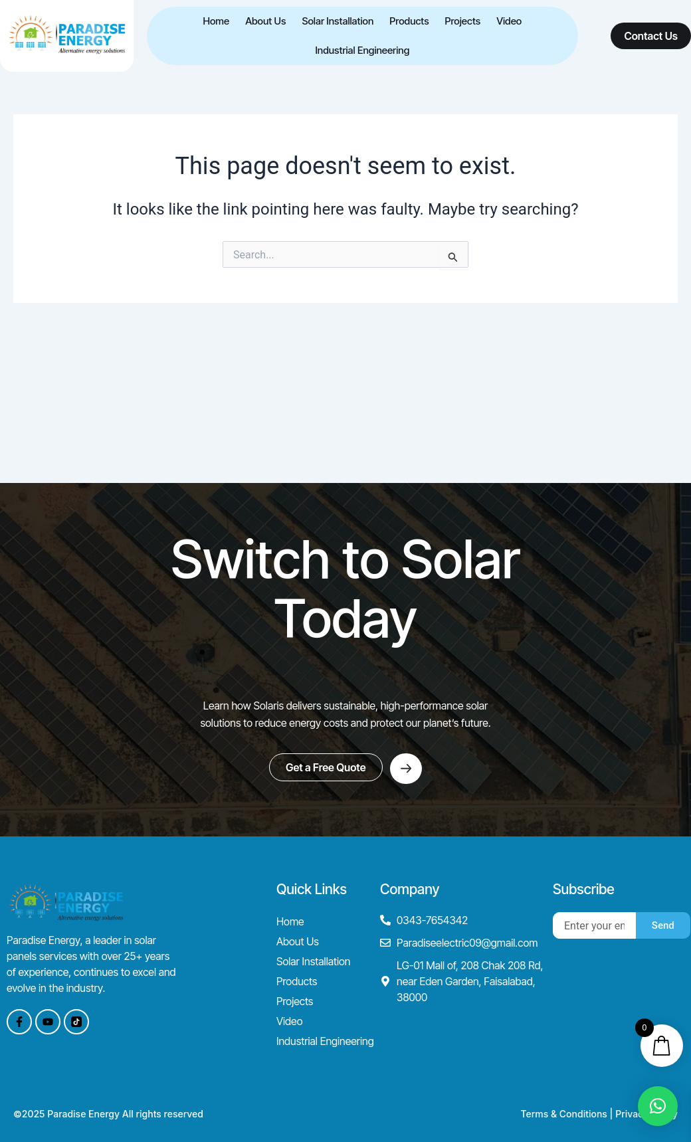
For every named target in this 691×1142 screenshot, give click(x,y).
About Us (265, 21)
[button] (658, 1106)
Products (409, 21)
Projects (463, 21)
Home (216, 21)
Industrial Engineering (362, 50)
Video (509, 21)
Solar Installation (337, 21)
